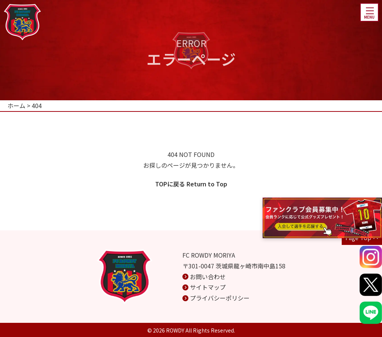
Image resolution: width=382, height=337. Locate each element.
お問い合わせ (208, 276)
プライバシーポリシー (220, 297)
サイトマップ (208, 287)
